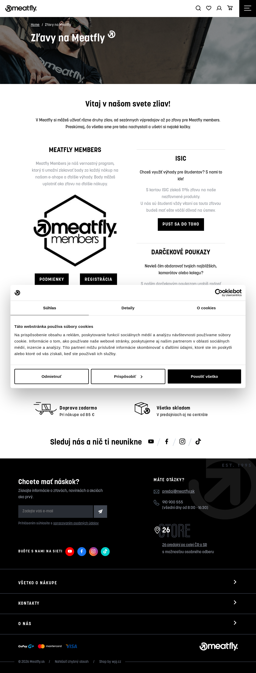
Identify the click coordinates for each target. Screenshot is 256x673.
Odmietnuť (52, 376)
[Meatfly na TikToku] (198, 442)
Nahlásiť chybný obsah (72, 662)
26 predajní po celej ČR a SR (184, 545)
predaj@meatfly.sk (178, 492)
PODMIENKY (51, 279)
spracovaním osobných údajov (76, 523)
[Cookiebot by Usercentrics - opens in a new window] (219, 293)
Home (35, 25)
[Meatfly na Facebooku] (167, 442)
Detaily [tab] (128, 308)
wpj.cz (116, 662)
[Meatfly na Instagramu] (182, 442)
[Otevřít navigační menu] (247, 8)
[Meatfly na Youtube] (151, 442)
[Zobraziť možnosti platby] (49, 646)
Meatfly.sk (37, 662)
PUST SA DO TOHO (180, 224)
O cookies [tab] (206, 308)
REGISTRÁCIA (98, 279)
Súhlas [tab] (49, 308)
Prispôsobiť (128, 376)
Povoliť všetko (204, 376)
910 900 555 (172, 502)
